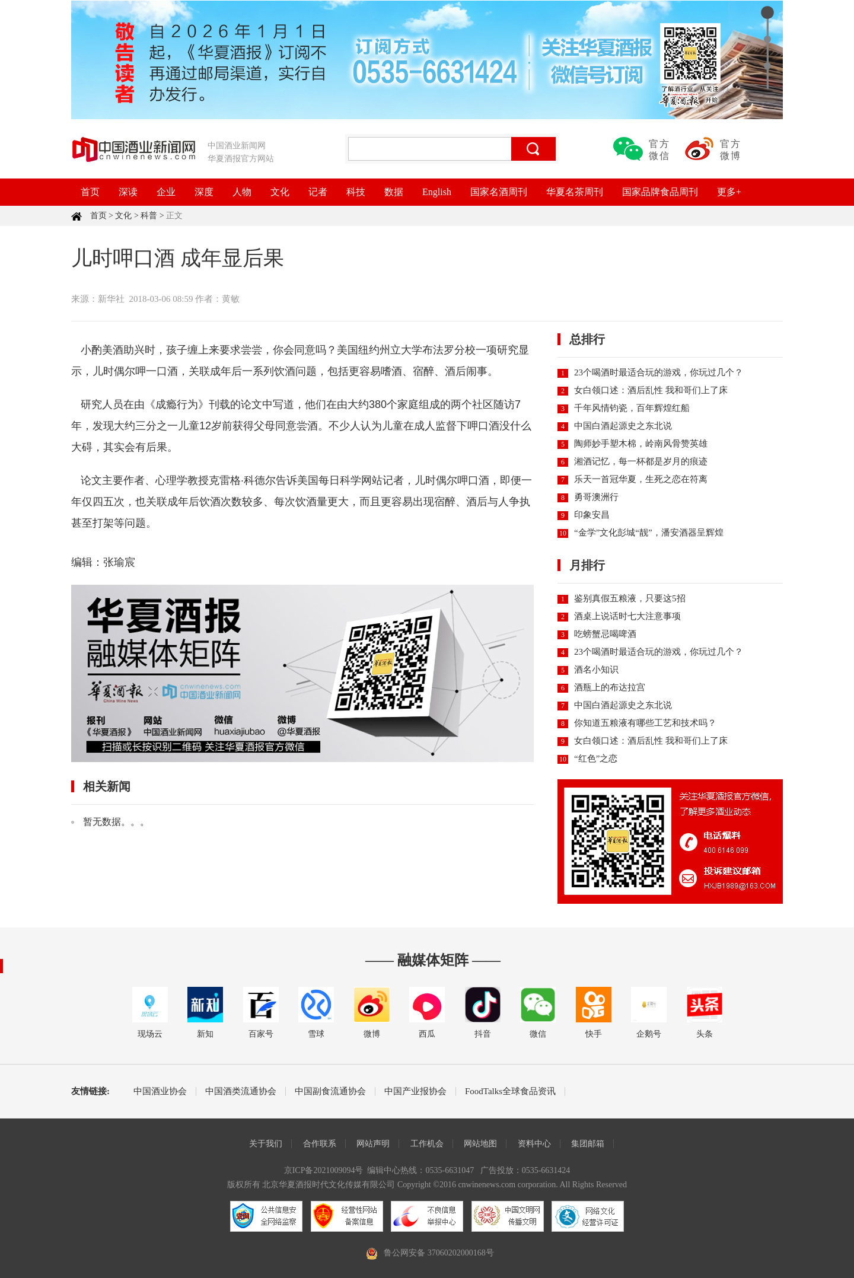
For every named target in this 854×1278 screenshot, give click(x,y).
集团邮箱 (587, 1143)
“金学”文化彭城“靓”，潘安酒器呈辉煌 (649, 532)
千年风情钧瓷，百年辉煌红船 (632, 408)
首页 (90, 192)
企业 (166, 192)
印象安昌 (592, 515)
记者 (317, 192)
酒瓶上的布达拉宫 (609, 687)
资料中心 (534, 1143)
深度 (204, 192)
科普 (149, 215)
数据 (393, 192)
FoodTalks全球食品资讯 (510, 1091)
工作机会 (427, 1143)
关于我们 (265, 1143)
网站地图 (480, 1143)
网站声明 (373, 1143)
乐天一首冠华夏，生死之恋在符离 (641, 479)
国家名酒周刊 (498, 192)
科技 (355, 192)
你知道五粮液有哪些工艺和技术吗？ (645, 723)
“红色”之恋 (595, 758)
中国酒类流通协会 (240, 1091)
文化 (279, 192)
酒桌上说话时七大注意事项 (627, 616)
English (436, 192)
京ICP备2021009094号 (324, 1170)
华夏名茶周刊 (574, 192)
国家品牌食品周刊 (660, 192)
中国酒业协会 (160, 1091)
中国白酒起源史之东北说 (623, 426)
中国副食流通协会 (330, 1091)
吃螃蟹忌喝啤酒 (605, 634)
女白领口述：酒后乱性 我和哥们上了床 (651, 390)
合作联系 (319, 1143)
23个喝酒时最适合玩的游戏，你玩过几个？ (658, 372)
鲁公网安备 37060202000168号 (439, 1252)
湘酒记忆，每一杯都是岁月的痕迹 (641, 461)
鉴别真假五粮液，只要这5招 (630, 598)
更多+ (729, 192)
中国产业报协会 (415, 1091)
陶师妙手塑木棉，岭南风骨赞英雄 (641, 443)
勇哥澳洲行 (596, 497)
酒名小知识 (596, 669)
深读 (128, 192)
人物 (241, 192)
